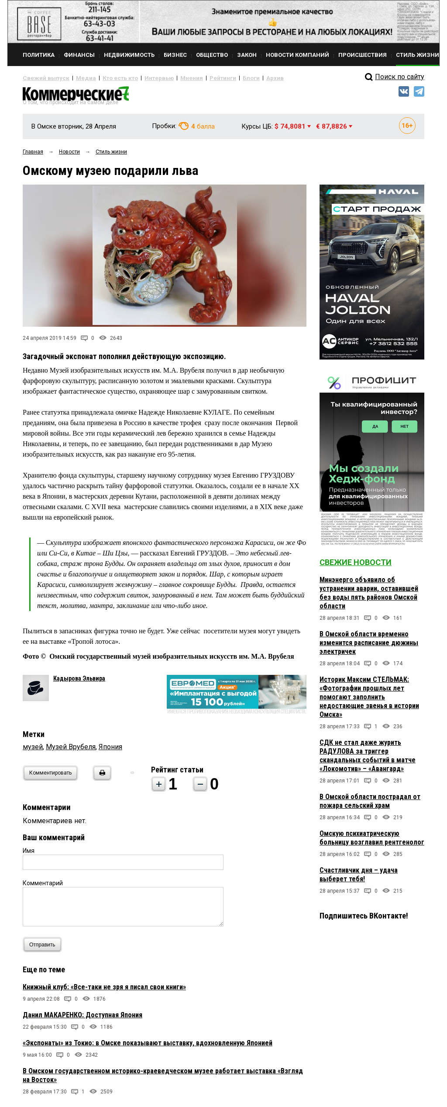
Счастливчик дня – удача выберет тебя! (359, 878)
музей (33, 750)
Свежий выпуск (42, 78)
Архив (243, 78)
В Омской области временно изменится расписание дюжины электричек (369, 646)
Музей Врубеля (71, 750)
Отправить (44, 948)
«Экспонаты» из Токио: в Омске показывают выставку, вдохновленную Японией (147, 1046)
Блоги (222, 78)
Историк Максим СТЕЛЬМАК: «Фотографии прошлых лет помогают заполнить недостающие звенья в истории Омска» (369, 700)
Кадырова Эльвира (79, 681)
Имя (28, 854)
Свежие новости (356, 565)
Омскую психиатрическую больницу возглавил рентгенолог (372, 841)
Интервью (141, 78)
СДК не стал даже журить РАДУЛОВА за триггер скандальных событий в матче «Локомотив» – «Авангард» (368, 759)
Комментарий (43, 886)
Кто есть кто (107, 78)
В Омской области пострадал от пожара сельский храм (370, 804)
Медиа (77, 78)
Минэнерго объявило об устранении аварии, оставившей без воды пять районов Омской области (369, 596)
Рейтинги (197, 78)
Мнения (169, 78)
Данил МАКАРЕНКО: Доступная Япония (82, 1018)
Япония (110, 750)
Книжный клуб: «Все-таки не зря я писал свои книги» (104, 990)
